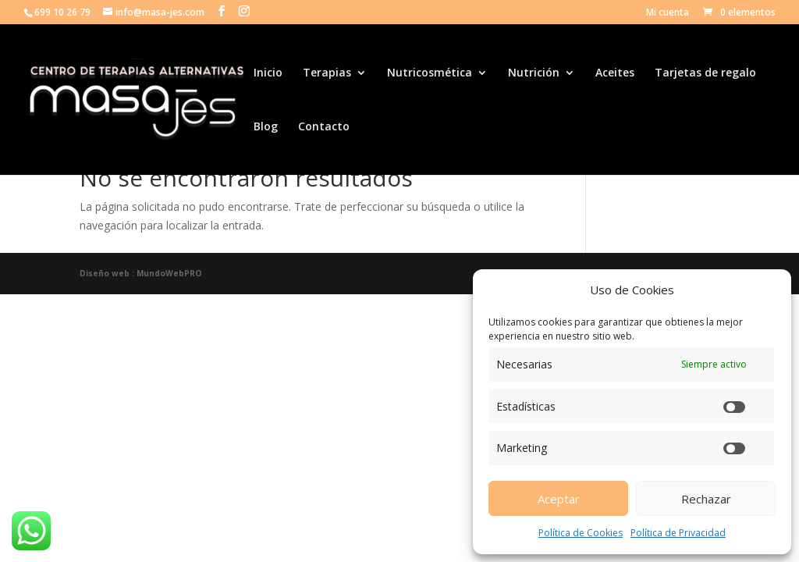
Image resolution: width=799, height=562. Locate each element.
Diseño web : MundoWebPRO (141, 273)
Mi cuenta (667, 13)
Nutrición (533, 73)
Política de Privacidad (678, 532)
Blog (266, 127)
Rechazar (706, 499)
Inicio (268, 73)
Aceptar (559, 499)
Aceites (614, 73)
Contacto (324, 127)
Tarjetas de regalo (705, 73)
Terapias (327, 73)
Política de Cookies (580, 532)
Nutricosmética (429, 73)
